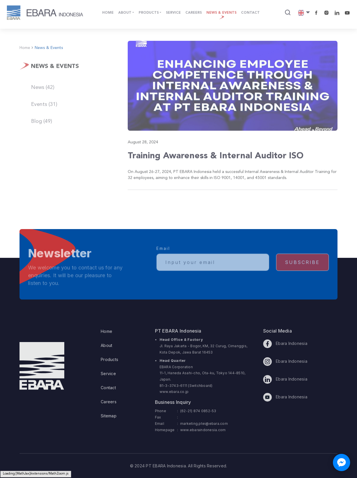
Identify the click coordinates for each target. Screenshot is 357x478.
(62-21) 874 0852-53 (198, 411)
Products (109, 359)
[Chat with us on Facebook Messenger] (341, 462)
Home (106, 331)
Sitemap (109, 415)
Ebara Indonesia (285, 343)
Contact (108, 387)
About (106, 345)
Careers (109, 401)
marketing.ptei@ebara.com (204, 423)
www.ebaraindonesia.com (203, 430)
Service (108, 373)
